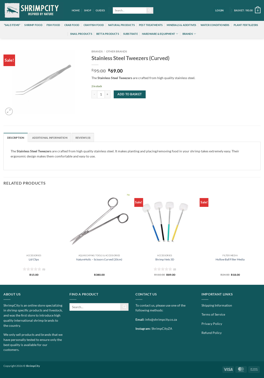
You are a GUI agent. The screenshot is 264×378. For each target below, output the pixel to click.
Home (76, 10)
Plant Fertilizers (246, 24)
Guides (100, 10)
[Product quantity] (101, 94)
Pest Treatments (151, 24)
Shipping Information (216, 305)
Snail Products (81, 33)
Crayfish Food (94, 24)
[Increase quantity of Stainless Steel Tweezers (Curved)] (107, 94)
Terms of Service (213, 314)
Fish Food (53, 24)
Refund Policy (211, 333)
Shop (87, 10)
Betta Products (107, 33)
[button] (219, 10)
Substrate (130, 33)
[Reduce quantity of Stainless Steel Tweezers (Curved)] (94, 94)
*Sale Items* (12, 24)
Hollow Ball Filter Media (230, 259)
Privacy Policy (211, 324)
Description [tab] (15, 137)
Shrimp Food (33, 24)
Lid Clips (34, 259)
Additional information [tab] (49, 137)
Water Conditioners (215, 24)
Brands (189, 34)
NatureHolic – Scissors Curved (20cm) (99, 259)
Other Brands (116, 51)
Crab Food (71, 24)
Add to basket (129, 94)
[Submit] (150, 10)
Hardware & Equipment (160, 34)
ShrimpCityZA (161, 328)
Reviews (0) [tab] (82, 137)
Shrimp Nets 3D (164, 259)
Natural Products (121, 24)
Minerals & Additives (181, 24)
